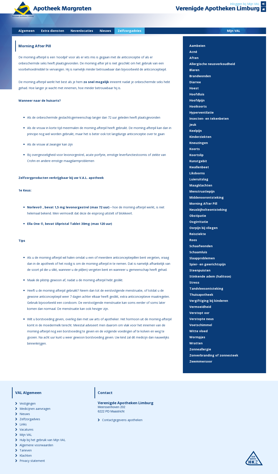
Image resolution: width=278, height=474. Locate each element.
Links (21, 424)
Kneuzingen (198, 143)
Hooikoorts (198, 106)
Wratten (196, 343)
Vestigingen (25, 403)
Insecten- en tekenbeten (209, 118)
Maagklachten (200, 185)
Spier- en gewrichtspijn (207, 264)
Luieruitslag (198, 179)
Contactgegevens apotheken (120, 420)
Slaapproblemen (202, 258)
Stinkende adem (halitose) (210, 276)
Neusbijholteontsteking (208, 210)
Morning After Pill (203, 203)
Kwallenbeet (199, 167)
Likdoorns (197, 173)
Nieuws (105, 31)
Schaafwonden (201, 246)
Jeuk (192, 125)
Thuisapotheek (201, 295)
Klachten (23, 455)
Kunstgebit (198, 161)
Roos (193, 240)
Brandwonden (200, 76)
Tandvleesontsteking (206, 288)
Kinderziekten (200, 137)
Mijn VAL (233, 31)
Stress (194, 282)
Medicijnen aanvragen (32, 409)
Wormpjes (197, 337)
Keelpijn (195, 131)
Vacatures (24, 429)
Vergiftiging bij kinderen (208, 301)
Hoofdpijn (197, 100)
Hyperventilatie (201, 112)
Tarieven (23, 450)
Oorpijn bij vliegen (203, 228)
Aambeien (197, 46)
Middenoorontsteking (206, 197)
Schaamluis (198, 252)
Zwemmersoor (200, 361)
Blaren (194, 70)
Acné (193, 52)
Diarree (195, 82)
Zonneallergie (200, 349)
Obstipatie (197, 216)
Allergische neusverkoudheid (212, 64)
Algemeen (26, 31)
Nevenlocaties (82, 31)
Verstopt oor (199, 313)
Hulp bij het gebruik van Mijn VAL (40, 440)
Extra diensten (52, 31)
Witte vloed (198, 331)
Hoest (194, 88)
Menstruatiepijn (202, 191)
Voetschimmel (200, 325)
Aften (194, 58)
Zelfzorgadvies (129, 31)
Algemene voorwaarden (34, 445)
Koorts (194, 149)
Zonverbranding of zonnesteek (213, 355)
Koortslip (196, 155)
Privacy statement (30, 461)
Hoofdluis (196, 94)
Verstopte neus (201, 319)
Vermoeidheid (200, 307)
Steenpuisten (199, 270)
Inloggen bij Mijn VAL (248, 4)
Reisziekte (197, 234)
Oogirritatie (198, 222)
